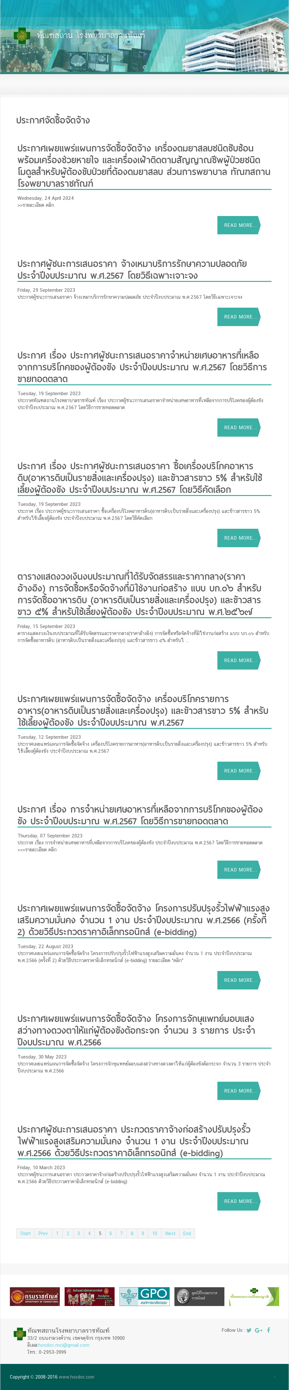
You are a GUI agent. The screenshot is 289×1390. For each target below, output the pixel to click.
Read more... (240, 225)
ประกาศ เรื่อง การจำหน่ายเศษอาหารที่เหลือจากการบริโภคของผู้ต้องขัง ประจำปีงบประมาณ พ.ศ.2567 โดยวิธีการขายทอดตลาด (140, 814)
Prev (43, 1233)
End (187, 1233)
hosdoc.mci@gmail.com (63, 1345)
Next (170, 1233)
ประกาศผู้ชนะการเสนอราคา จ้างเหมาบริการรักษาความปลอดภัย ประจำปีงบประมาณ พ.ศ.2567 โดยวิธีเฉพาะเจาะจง (132, 268)
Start (25, 1233)
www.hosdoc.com (76, 1377)
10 (154, 1233)
